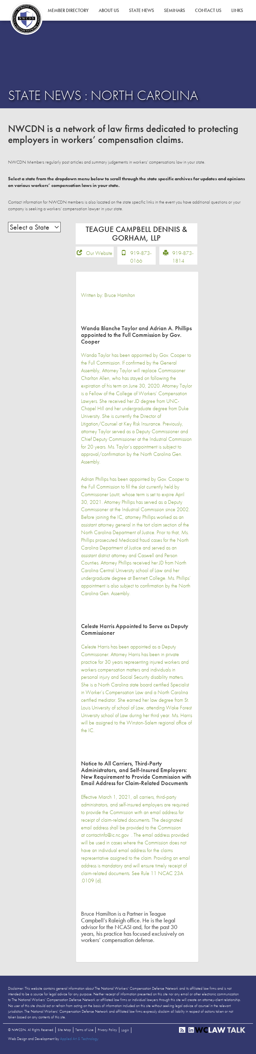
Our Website (99, 255)
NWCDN (26, 18)
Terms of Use (84, 1032)
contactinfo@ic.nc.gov (107, 837)
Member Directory (68, 10)
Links (237, 10)
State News (141, 10)
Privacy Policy (107, 1032)
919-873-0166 (141, 259)
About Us (109, 10)
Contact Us (208, 10)
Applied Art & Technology (79, 1041)
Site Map (64, 1032)
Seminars (174, 10)
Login (125, 1032)
